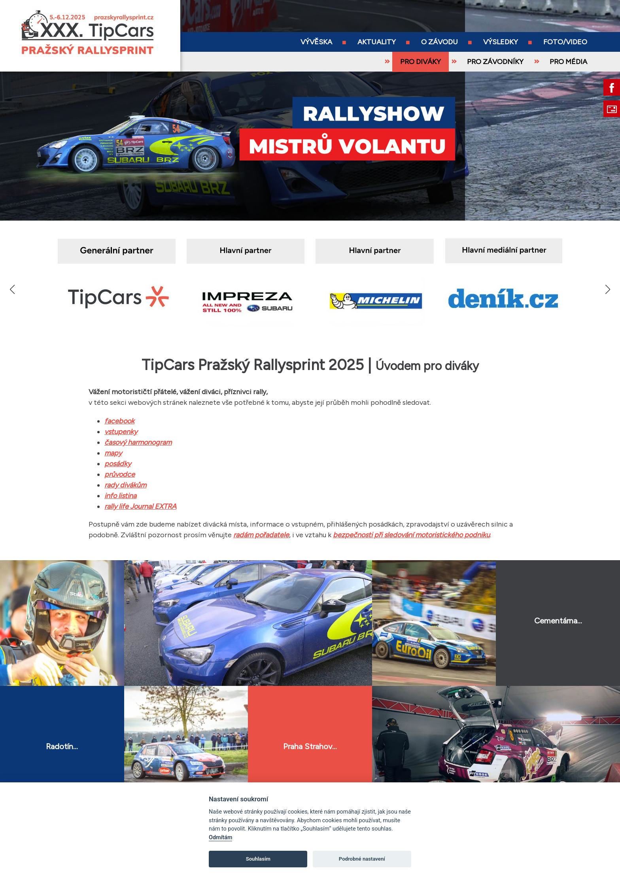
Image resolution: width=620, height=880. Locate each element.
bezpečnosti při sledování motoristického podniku (411, 535)
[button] (608, 289)
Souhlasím (258, 859)
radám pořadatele (261, 535)
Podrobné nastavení (362, 859)
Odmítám (220, 837)
